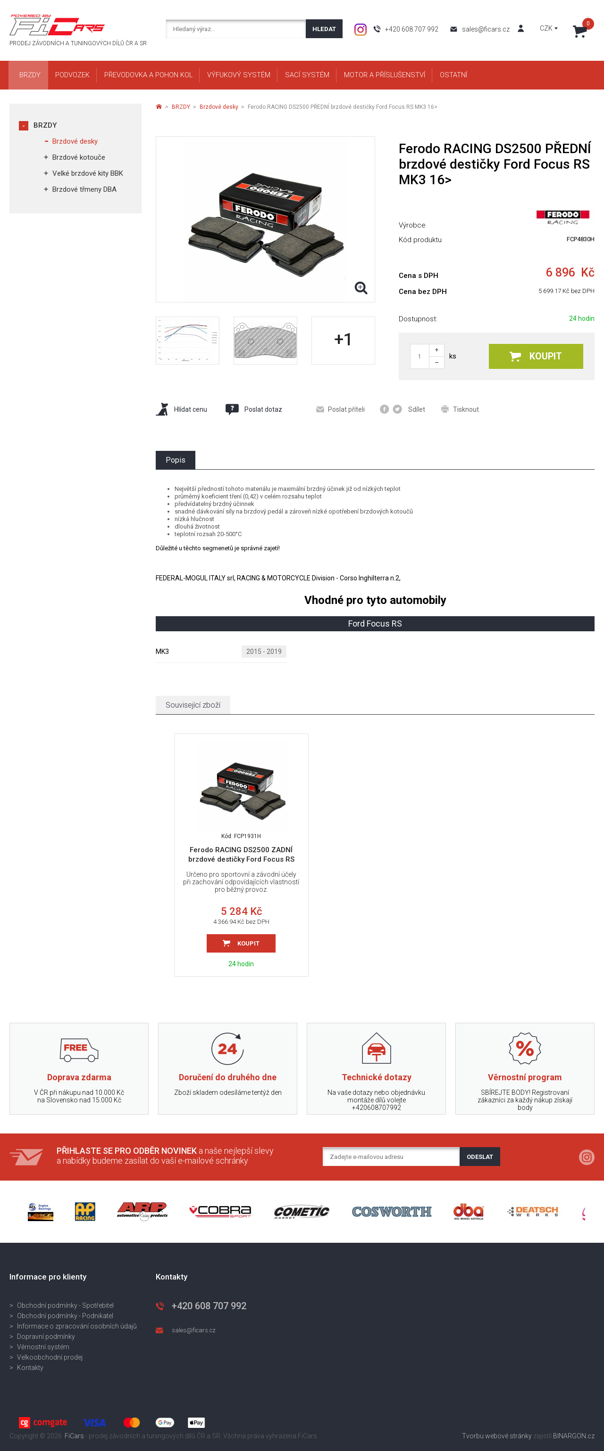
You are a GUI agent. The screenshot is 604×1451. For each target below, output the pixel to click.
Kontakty (30, 1367)
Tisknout (460, 409)
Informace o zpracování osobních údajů (77, 1326)
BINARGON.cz (574, 1436)
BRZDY (45, 125)
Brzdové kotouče (78, 157)
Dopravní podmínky (46, 1336)
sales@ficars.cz (486, 29)
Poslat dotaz (253, 409)
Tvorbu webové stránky (497, 1436)
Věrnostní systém (43, 1347)
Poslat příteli (340, 409)
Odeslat (480, 1156)
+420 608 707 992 (411, 29)
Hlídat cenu (181, 409)
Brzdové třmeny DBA (84, 189)
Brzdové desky (75, 141)
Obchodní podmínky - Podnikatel (65, 1316)
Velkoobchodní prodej (50, 1357)
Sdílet (402, 409)
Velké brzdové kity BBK (87, 173)
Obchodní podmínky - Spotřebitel (65, 1305)
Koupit (536, 356)
